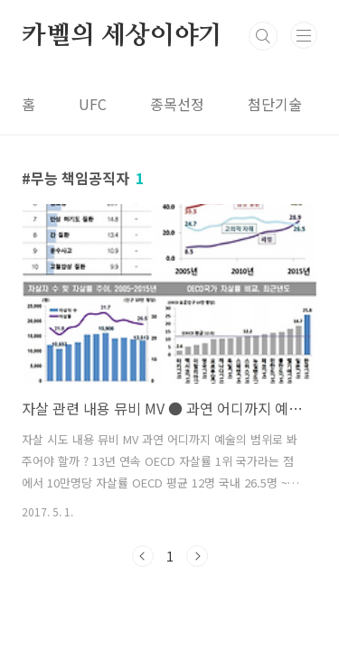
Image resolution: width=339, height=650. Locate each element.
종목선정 (177, 104)
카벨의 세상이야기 (122, 36)
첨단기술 (275, 104)
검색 (263, 36)
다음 (197, 556)
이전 (143, 556)
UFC (93, 104)
